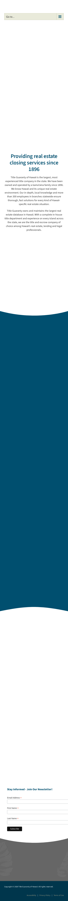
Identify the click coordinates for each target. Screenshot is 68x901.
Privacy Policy (45, 895)
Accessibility (31, 895)
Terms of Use (59, 895)
